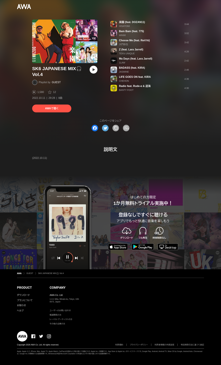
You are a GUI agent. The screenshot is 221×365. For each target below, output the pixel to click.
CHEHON (124, 81)
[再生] (93, 70)
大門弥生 (123, 44)
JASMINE (124, 71)
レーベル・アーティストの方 (61, 319)
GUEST (56, 82)
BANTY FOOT (126, 90)
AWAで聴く (51, 108)
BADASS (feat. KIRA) (132, 67)
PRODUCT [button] (24, 287)
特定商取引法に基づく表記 (192, 345)
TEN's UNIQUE (127, 53)
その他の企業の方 (57, 324)
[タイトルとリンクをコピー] (115, 128)
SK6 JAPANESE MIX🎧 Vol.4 (51, 273)
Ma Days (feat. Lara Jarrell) (135, 58)
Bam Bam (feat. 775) (131, 31)
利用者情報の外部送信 (164, 345)
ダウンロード (23, 295)
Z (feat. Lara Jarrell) (131, 49)
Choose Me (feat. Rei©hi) (134, 40)
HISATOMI (124, 26)
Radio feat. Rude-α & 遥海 (135, 86)
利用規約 (119, 345)
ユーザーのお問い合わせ (60, 310)
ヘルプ (20, 310)
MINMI (122, 35)
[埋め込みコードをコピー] (126, 128)
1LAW (122, 62)
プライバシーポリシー (139, 345)
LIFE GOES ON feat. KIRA (135, 77)
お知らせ (21, 305)
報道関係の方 (55, 315)
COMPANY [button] (57, 287)
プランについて (25, 300)
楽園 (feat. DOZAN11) (132, 22)
